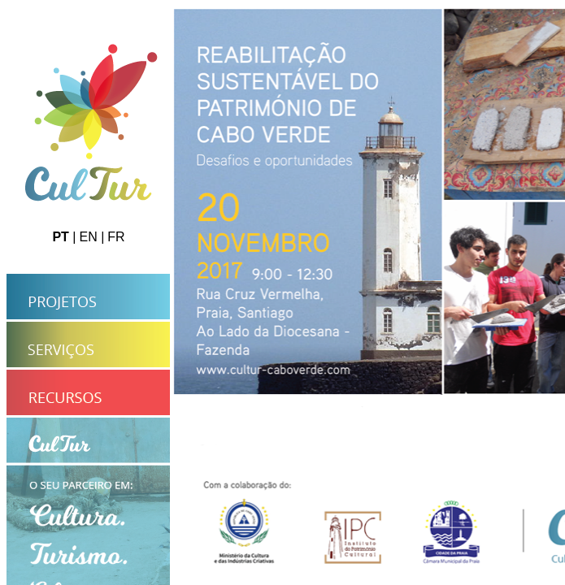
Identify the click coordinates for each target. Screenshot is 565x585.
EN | (91, 237)
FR (115, 237)
